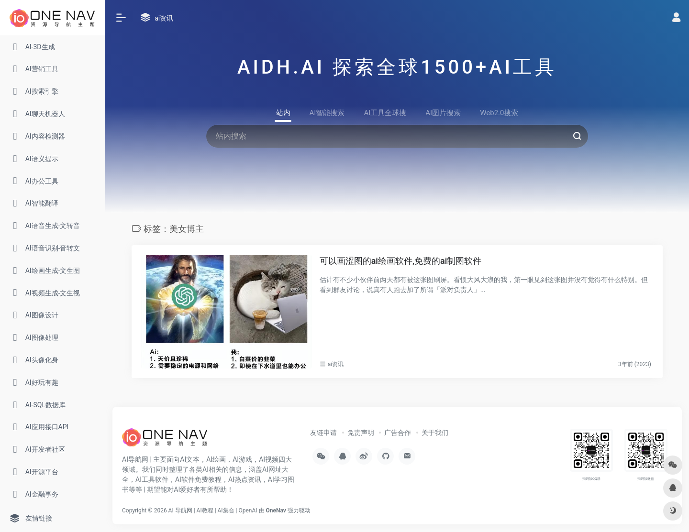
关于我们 (435, 432)
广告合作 (397, 432)
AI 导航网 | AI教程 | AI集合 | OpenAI (212, 510)
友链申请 (323, 432)
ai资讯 (336, 364)
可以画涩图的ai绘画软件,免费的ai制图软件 (401, 261)
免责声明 (360, 432)
